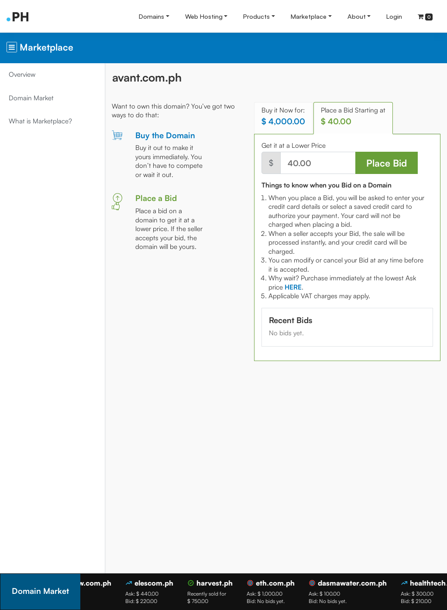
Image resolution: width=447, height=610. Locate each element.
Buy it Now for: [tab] (283, 116)
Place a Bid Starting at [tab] (353, 116)
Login (394, 16)
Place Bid (386, 163)
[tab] (293, 287)
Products (256, 16)
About (356, 16)
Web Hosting (204, 16)
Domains (151, 16)
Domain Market (31, 98)
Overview (22, 74)
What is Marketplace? (40, 121)
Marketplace (309, 16)
